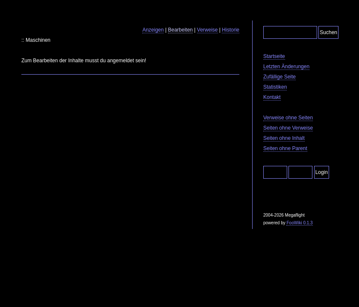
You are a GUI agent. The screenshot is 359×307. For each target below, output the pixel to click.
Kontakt (272, 97)
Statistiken (275, 87)
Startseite (274, 56)
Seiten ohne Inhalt (284, 138)
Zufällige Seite (279, 77)
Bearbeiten (180, 30)
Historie (230, 30)
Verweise (207, 30)
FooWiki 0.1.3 (299, 222)
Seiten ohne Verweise (288, 128)
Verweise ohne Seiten (288, 118)
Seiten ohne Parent (285, 148)
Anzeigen (153, 30)
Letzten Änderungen (286, 67)
